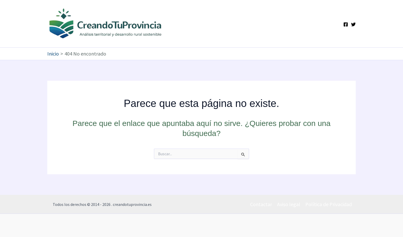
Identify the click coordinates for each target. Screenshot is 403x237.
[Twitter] (353, 24)
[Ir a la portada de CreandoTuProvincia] (105, 23)
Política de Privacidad (328, 204)
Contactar (261, 204)
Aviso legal (288, 204)
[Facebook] (345, 24)
